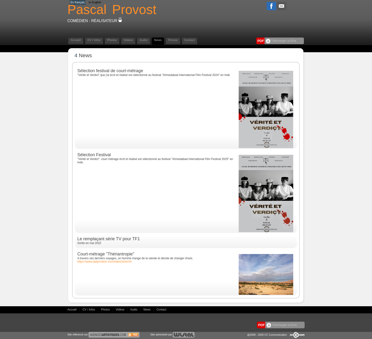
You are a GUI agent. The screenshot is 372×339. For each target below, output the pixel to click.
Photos (112, 40)
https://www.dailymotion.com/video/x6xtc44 (104, 261)
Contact (189, 40)
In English (94, 2)
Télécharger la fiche (281, 40)
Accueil (76, 40)
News (158, 40)
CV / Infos (94, 40)
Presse (172, 40)
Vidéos (128, 40)
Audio (144, 40)
